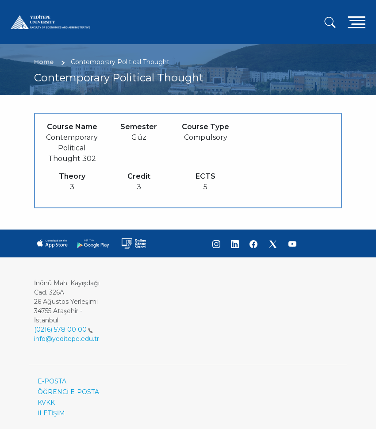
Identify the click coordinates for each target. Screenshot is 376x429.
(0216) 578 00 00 (63, 329)
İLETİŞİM (51, 413)
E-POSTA (52, 381)
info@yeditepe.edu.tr (66, 339)
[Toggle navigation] (356, 21)
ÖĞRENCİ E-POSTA (68, 392)
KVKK (46, 402)
